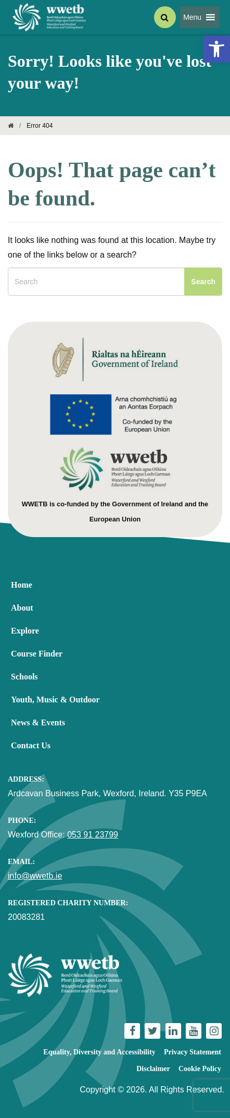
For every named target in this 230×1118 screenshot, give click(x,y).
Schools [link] (24, 676)
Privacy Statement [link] (192, 1052)
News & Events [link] (38, 722)
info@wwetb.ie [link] (35, 875)
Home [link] (21, 584)
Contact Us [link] (30, 745)
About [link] (22, 607)
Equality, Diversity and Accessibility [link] (99, 1052)
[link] (216, 49)
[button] (192, 17)
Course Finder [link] (36, 653)
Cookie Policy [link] (199, 1069)
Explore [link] (25, 630)
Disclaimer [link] (153, 1069)
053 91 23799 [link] (92, 834)
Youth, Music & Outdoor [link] (55, 699)
